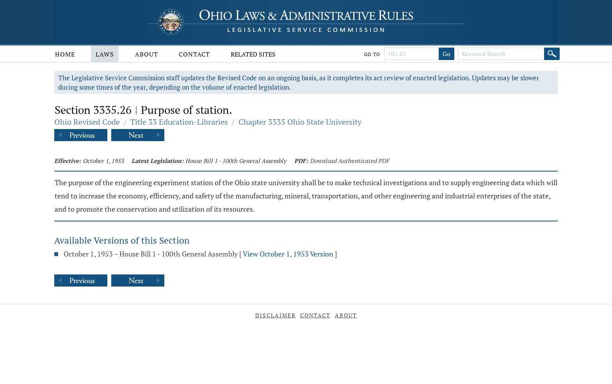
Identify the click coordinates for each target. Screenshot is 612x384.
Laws (105, 54)
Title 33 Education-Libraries (179, 122)
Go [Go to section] (446, 54)
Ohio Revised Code (87, 122)
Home (65, 54)
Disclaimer (275, 315)
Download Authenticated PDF (349, 161)
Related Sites (253, 54)
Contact (194, 54)
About (146, 54)
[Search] (552, 54)
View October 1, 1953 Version (288, 253)
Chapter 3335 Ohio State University (299, 122)
